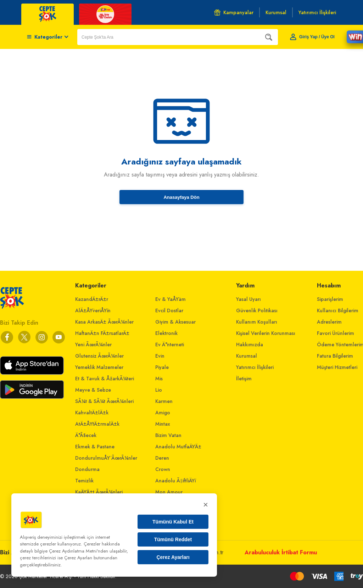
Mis (159, 378)
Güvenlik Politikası (257, 310)
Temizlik (84, 480)
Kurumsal (246, 355)
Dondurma (87, 469)
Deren (162, 457)
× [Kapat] (205, 504)
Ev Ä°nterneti (169, 344)
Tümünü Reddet (173, 539)
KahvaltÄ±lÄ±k (91, 412)
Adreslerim (329, 321)
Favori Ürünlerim (335, 333)
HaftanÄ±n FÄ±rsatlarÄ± (102, 333)
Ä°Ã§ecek (85, 435)
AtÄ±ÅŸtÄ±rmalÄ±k (97, 423)
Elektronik (166, 333)
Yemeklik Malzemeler (99, 367)
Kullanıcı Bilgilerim (337, 310)
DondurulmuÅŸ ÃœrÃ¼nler (106, 457)
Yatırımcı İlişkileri (255, 367)
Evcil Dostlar (169, 310)
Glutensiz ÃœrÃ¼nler (99, 355)
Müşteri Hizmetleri (337, 367)
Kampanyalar (233, 12)
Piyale (162, 367)
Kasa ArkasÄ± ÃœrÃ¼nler (104, 321)
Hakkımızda (249, 344)
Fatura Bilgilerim (335, 355)
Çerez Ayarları (172, 557)
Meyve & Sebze (93, 389)
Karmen (164, 401)
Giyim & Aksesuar (175, 321)
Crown (162, 469)
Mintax (162, 423)
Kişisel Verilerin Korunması (265, 333)
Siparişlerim (330, 299)
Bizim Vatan (168, 435)
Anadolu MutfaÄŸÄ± (178, 446)
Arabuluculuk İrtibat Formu (281, 552)
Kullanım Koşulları (256, 321)
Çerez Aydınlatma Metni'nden (78, 551)
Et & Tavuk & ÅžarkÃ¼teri (104, 378)
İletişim (244, 378)
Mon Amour (169, 491)
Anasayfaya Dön (181, 197)
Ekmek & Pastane (95, 446)
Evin (159, 355)
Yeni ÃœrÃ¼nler (93, 344)
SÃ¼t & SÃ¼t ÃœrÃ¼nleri (104, 401)
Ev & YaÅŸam (170, 299)
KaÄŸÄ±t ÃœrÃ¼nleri (99, 491)
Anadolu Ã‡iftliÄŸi (175, 480)
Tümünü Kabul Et (173, 522)
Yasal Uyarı (248, 299)
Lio (158, 389)
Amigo (162, 412)
